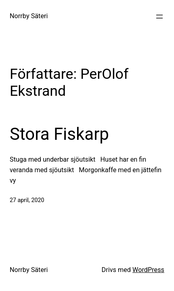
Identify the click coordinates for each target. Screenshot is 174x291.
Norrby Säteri (29, 16)
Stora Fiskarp (59, 134)
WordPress (148, 270)
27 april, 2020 (27, 200)
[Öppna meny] (159, 16)
